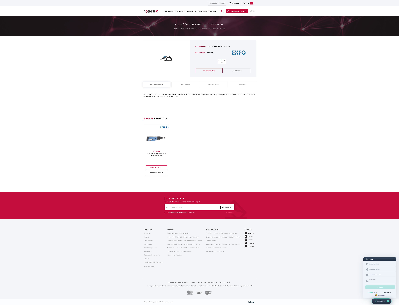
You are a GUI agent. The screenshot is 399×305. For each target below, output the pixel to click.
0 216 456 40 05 (216, 286)
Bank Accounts (149, 267)
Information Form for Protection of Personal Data (223, 244)
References (148, 251)
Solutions (179, 11)
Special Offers (201, 11)
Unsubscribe (229, 213)
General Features (214, 85)
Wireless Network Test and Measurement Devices (184, 248)
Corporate (168, 11)
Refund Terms (211, 241)
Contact (212, 11)
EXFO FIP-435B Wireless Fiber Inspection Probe (156, 154)
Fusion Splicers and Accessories (178, 233)
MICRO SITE (237, 71)
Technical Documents (152, 255)
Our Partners (148, 241)
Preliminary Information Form (216, 248)
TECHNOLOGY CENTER (236, 11)
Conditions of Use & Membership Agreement (221, 233)
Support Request (217, 3)
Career (146, 259)
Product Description (156, 85)
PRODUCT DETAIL (156, 173)
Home (176, 29)
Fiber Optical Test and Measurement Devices (208, 29)
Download (242, 85)
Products (189, 11)
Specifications (185, 85)
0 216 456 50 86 (230, 286)
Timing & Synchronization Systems (179, 251)
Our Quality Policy (150, 248)
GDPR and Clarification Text (175, 212)
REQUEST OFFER (209, 71)
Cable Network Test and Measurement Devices (183, 244)
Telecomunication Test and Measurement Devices (184, 241)
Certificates (148, 244)
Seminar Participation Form (153, 262)
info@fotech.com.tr (245, 286)
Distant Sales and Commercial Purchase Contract (223, 237)
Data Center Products (174, 255)
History (146, 237)
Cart (248, 3)
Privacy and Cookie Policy (215, 251)
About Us (147, 233)
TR (252, 11)
